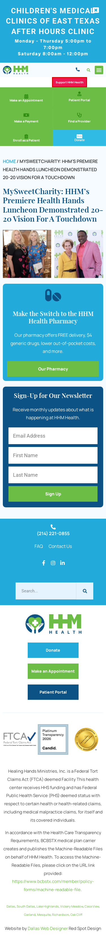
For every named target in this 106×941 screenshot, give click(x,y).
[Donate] (79, 136)
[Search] (84, 590)
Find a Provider (79, 121)
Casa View (92, 906)
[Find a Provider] (79, 115)
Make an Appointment (26, 100)
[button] (88, 70)
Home (9, 161)
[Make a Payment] (26, 115)
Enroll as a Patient (26, 140)
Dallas (11, 906)
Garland (30, 914)
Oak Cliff (76, 914)
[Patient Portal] (79, 94)
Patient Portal (79, 100)
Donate (79, 140)
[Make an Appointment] (26, 96)
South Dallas (26, 906)
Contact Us (60, 546)
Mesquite (44, 914)
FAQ (38, 546)
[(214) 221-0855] (53, 526)
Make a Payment (26, 121)
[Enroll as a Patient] (26, 136)
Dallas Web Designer (48, 928)
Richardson (60, 914)
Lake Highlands (47, 906)
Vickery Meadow (71, 906)
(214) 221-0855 (53, 533)
